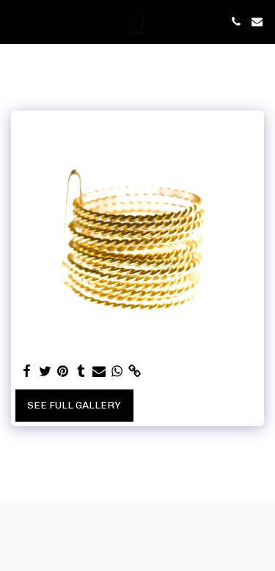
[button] (16, 21)
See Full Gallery (74, 405)
